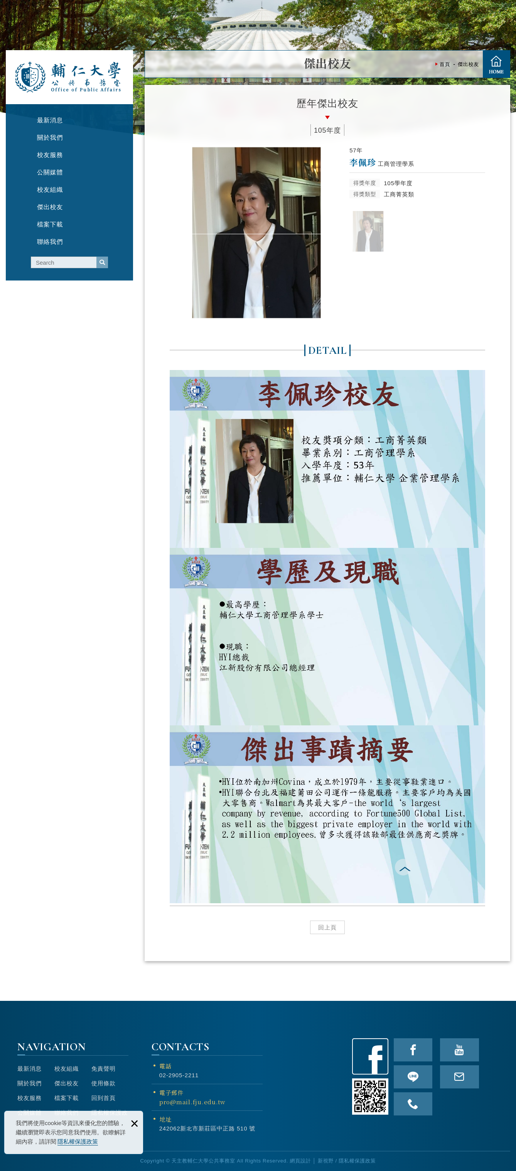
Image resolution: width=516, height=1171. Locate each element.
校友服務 (29, 1098)
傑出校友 (66, 1083)
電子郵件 (207, 1097)
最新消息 (29, 1068)
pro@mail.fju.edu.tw (192, 1102)
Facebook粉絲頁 (370, 1056)
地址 (165, 1119)
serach (102, 262)
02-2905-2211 (179, 1075)
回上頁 (327, 927)
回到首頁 (103, 1098)
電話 (165, 1066)
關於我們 (29, 1083)
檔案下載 (66, 1098)
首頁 (496, 64)
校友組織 (66, 1068)
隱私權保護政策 (77, 1141)
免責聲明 (103, 1068)
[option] (256, 232)
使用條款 (103, 1083)
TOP (506, 657)
